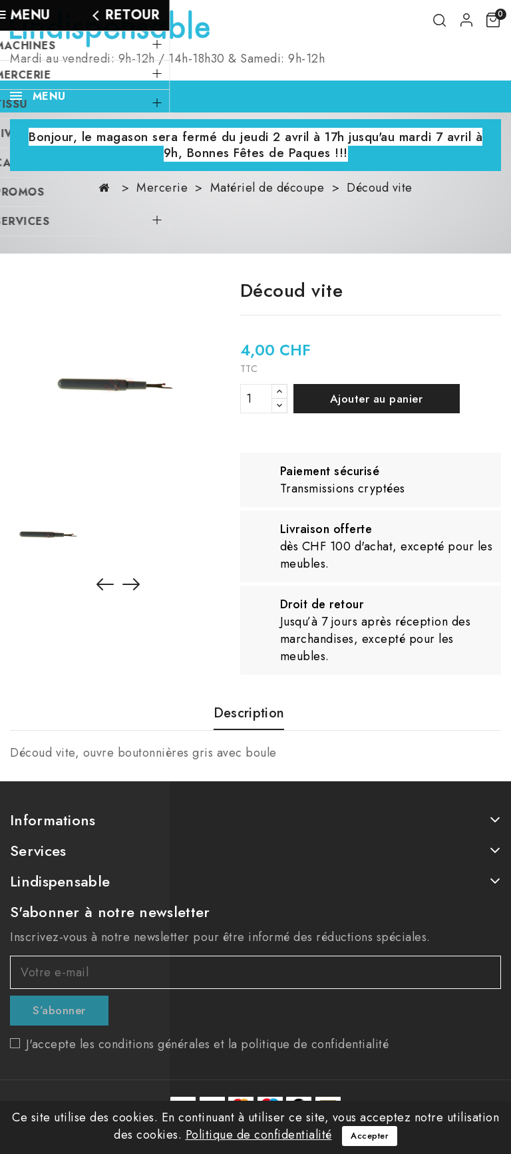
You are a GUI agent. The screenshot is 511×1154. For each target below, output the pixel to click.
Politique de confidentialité (259, 1134)
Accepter (370, 1135)
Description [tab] (249, 714)
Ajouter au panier (376, 399)
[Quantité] (256, 398)
